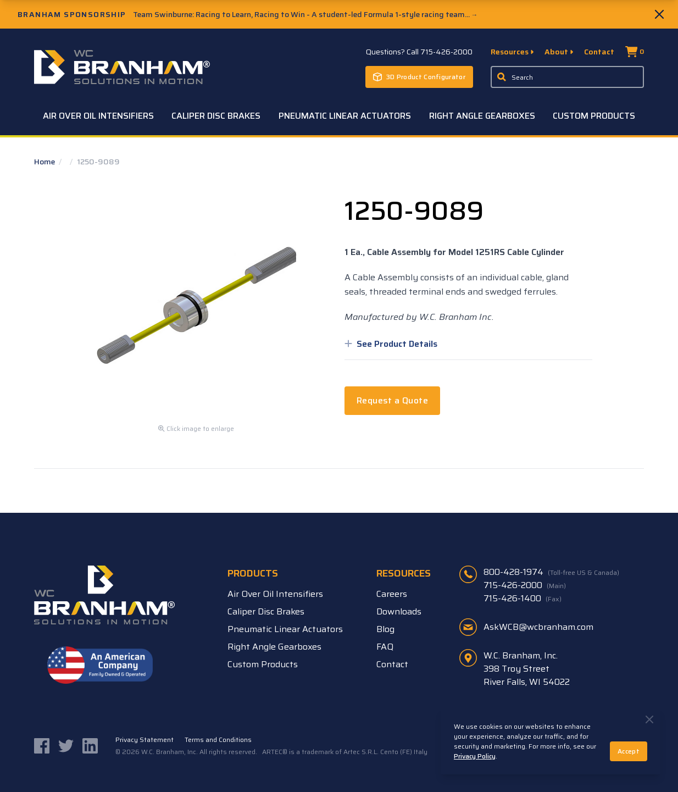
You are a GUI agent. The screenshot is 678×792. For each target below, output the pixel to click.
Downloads (398, 611)
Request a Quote (392, 400)
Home (45, 162)
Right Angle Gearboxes (482, 116)
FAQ (384, 646)
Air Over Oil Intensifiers (98, 116)
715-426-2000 (525, 585)
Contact (599, 52)
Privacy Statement (144, 740)
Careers (391, 594)
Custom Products (594, 116)
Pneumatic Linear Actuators (345, 116)
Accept (629, 751)
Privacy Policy (475, 756)
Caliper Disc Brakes (215, 116)
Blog (385, 629)
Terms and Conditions (218, 740)
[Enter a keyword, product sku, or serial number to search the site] (567, 77)
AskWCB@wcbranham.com (538, 627)
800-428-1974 (551, 572)
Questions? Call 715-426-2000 (419, 51)
